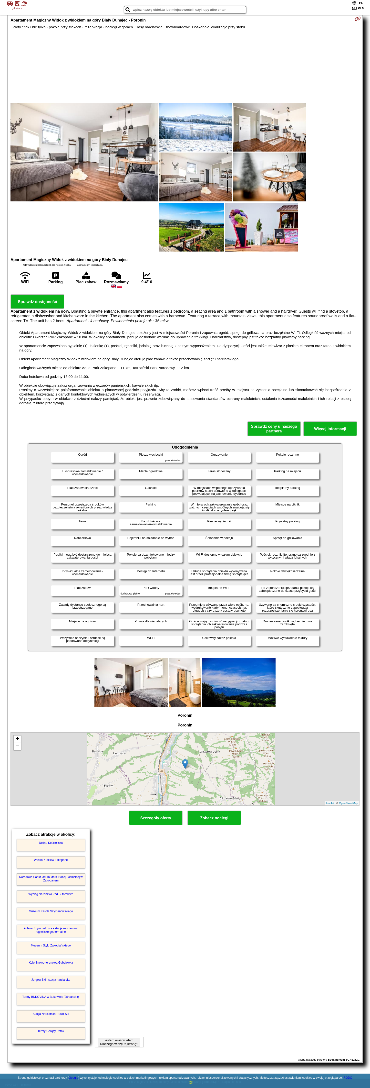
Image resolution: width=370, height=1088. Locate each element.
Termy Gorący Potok (51, 1031)
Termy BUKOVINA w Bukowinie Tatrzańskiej (50, 997)
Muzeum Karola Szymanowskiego (51, 911)
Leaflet (330, 803)
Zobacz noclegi (214, 818)
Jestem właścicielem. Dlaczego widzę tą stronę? (119, 1042)
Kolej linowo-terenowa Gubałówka (51, 962)
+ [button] (17, 739)
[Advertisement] (185, 66)
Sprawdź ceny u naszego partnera (274, 428)
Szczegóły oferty (155, 818)
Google (73, 1077)
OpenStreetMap (348, 803)
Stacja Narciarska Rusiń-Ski (51, 1014)
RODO (347, 1077)
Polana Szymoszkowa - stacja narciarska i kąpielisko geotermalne (50, 930)
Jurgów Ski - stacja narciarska (50, 979)
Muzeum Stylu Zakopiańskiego (51, 945)
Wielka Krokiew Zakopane (51, 860)
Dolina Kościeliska (51, 843)
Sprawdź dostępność (37, 302)
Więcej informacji (330, 429)
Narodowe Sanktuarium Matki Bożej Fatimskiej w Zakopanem (50, 878)
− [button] (17, 746)
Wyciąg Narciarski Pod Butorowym (50, 894)
